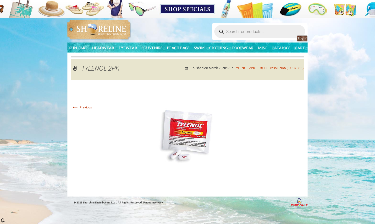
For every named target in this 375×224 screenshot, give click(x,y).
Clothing (218, 48)
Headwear (103, 48)
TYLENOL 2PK (244, 68)
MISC (262, 48)
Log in (302, 38)
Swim (199, 48)
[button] (2, 222)
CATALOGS (281, 48)
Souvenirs (152, 48)
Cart (300, 48)
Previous (81, 107)
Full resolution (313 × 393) (284, 68)
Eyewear (128, 48)
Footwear (243, 48)
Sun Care (78, 48)
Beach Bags (178, 48)
